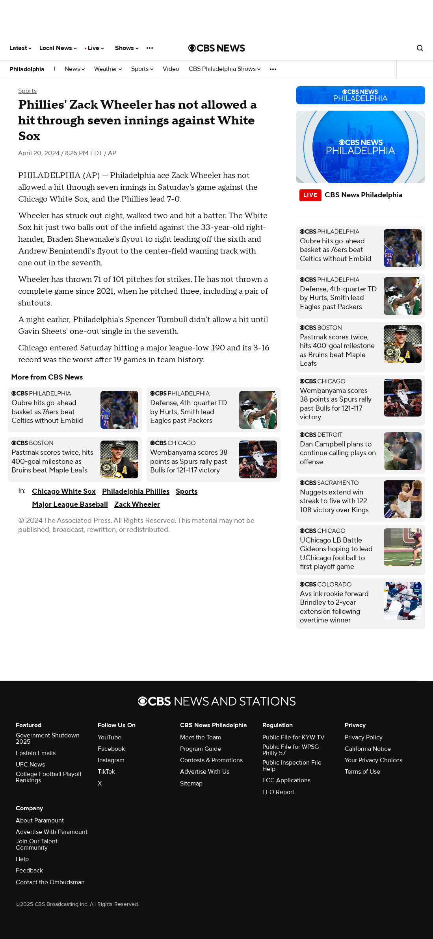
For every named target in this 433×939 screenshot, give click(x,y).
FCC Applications (286, 780)
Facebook (111, 749)
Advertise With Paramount (51, 832)
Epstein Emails (36, 753)
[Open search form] (420, 48)
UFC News (30, 764)
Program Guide (200, 749)
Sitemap (191, 783)
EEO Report (278, 792)
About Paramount (40, 820)
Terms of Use (362, 772)
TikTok (106, 772)
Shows (127, 48)
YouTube (109, 737)
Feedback (29, 870)
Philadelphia (27, 69)
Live (96, 48)
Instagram (111, 760)
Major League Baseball (70, 504)
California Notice (368, 749)
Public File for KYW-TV (293, 737)
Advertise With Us (204, 772)
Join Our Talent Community (37, 844)
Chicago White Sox (64, 491)
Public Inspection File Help (291, 765)
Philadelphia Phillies (135, 491)
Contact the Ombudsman (50, 882)
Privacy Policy (364, 737)
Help (22, 859)
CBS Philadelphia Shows (224, 69)
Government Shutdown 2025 (48, 738)
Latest (20, 48)
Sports (142, 69)
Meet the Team (200, 737)
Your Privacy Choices (373, 760)
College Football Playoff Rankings (49, 777)
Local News (58, 48)
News (75, 69)
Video (171, 69)
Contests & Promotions (211, 760)
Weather (108, 69)
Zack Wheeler (137, 504)
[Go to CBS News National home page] (216, 48)
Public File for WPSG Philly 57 (290, 750)
